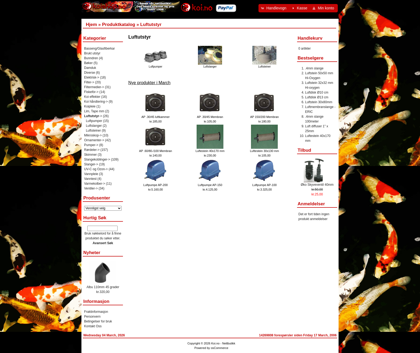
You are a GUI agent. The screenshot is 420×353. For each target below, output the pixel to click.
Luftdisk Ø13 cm (316, 97)
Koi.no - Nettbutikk (223, 343)
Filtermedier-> (94, 87)
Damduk (90, 68)
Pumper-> (91, 145)
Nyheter (91, 252)
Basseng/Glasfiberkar (99, 48)
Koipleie (90, 106)
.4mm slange (314, 68)
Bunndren (91, 58)
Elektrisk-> (91, 77)
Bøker (88, 63)
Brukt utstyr (92, 53)
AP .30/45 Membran (210, 116)
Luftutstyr (151, 24)
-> (93, 116)
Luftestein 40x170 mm (210, 151)
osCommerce (219, 348)
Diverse (89, 73)
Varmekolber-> (94, 183)
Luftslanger (210, 65)
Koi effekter (92, 97)
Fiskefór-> (91, 92)
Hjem (91, 24)
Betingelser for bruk (98, 321)
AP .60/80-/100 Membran (155, 151)
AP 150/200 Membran (264, 116)
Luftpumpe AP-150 (210, 185)
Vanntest (90, 179)
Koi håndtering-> (96, 101)
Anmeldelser (311, 203)
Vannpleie (91, 174)
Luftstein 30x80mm (318, 102)
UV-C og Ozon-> (96, 169)
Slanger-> (91, 164)
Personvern (92, 316)
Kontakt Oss (93, 326)
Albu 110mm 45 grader (103, 287)
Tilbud (304, 150)
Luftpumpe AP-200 (155, 185)
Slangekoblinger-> (97, 159)
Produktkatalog (118, 24)
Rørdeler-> (92, 150)
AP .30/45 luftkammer (155, 116)
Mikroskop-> (93, 135)
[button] (274, 8)
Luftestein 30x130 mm (264, 151)
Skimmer (90, 155)
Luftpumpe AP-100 (264, 185)
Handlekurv (310, 38)
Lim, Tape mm (94, 111)
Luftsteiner (264, 65)
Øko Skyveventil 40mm (317, 185)
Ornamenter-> (94, 140)
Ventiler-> (91, 188)
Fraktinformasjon (96, 312)
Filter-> (89, 82)
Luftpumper (156, 65)
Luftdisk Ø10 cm (316, 92)
